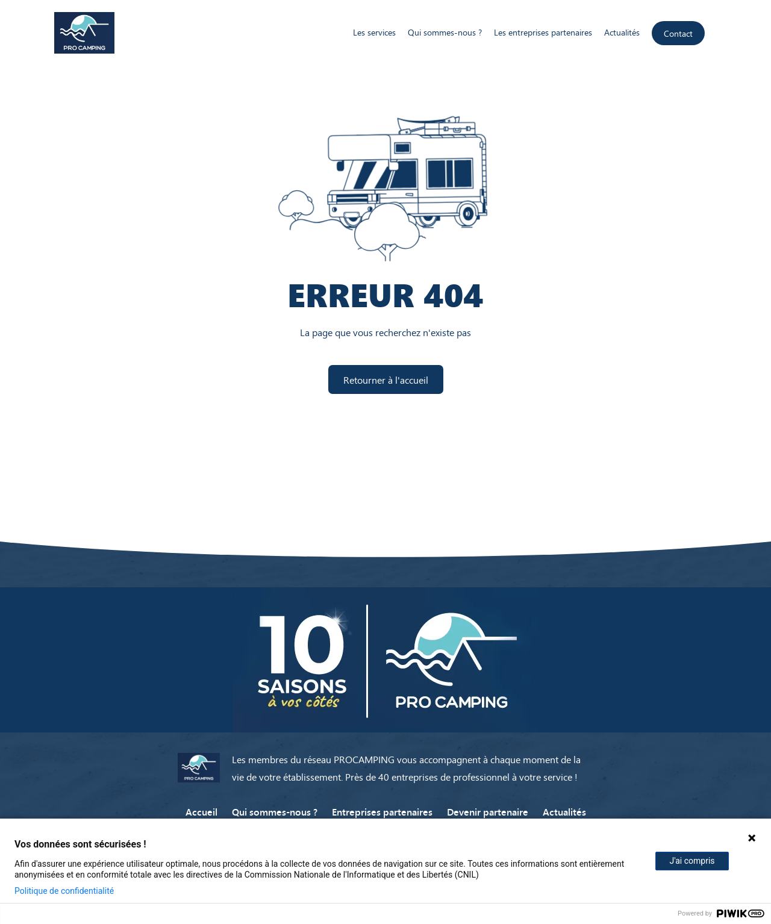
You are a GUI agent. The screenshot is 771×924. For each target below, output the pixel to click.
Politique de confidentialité (64, 891)
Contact (678, 33)
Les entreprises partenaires (543, 32)
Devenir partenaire (487, 811)
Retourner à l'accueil (385, 379)
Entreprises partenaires (382, 811)
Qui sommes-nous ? (445, 32)
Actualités (622, 32)
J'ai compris (691, 861)
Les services (374, 32)
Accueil (201, 811)
